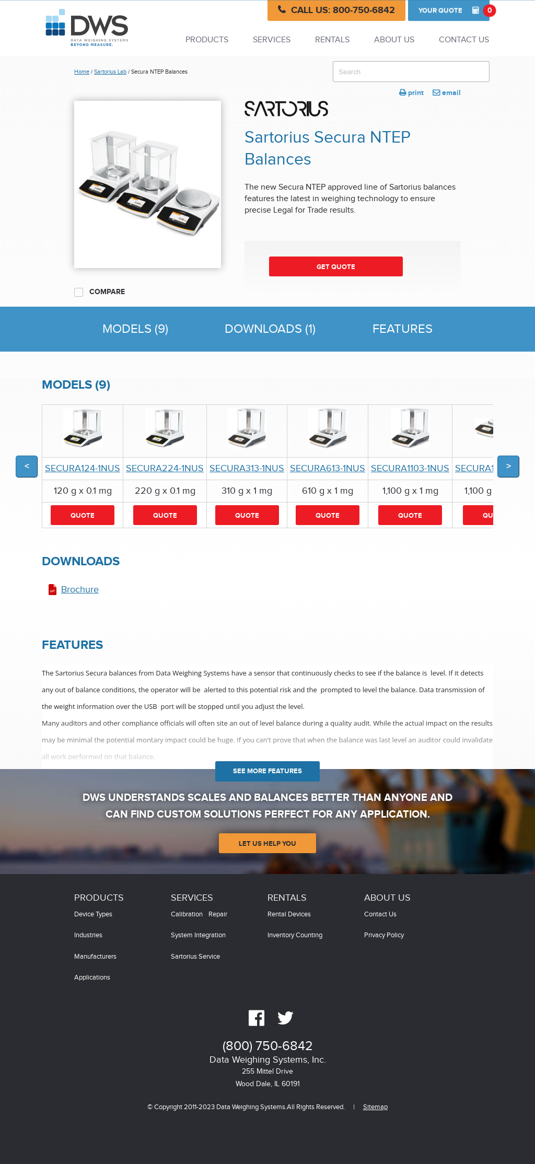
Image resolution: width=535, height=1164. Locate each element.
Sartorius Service (195, 957)
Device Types (93, 914)
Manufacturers (95, 957)
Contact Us (464, 40)
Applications (92, 978)
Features (403, 329)
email (447, 92)
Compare (99, 292)
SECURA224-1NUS (165, 468)
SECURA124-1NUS (82, 468)
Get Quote (336, 267)
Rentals (332, 40)
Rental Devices (289, 914)
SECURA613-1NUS (327, 468)
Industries (88, 935)
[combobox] (411, 71)
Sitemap (375, 1107)
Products (206, 40)
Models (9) (135, 329)
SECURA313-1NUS (247, 468)
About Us (394, 40)
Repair (217, 914)
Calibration (187, 914)
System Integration (198, 935)
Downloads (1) (270, 329)
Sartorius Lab (110, 71)
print (411, 92)
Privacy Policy (384, 935)
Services (271, 40)
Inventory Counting (295, 935)
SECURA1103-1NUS (410, 468)
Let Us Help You (267, 844)
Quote (454, 10)
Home (81, 71)
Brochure (80, 589)
